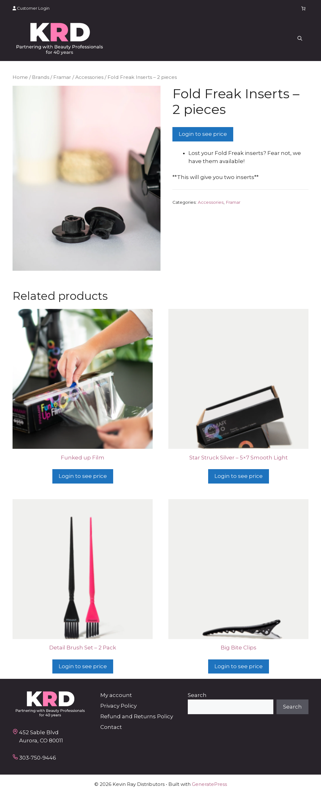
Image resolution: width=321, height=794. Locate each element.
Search (197, 695)
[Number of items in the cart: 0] (303, 8)
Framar (62, 77)
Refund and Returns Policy (136, 716)
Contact (111, 727)
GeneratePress (209, 784)
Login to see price (203, 134)
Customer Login (31, 8)
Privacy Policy (118, 706)
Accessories (89, 77)
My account (116, 695)
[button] (299, 38)
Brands (40, 77)
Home (20, 77)
